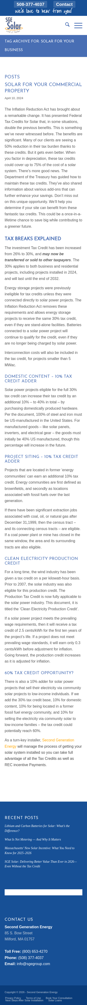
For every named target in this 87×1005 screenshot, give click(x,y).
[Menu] (76, 25)
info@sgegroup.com (33, 964)
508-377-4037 (31, 4)
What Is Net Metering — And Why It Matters (33, 839)
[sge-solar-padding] (36, 25)
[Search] (65, 25)
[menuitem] (31, 4)
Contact (64, 4)
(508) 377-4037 (31, 958)
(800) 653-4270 (34, 951)
